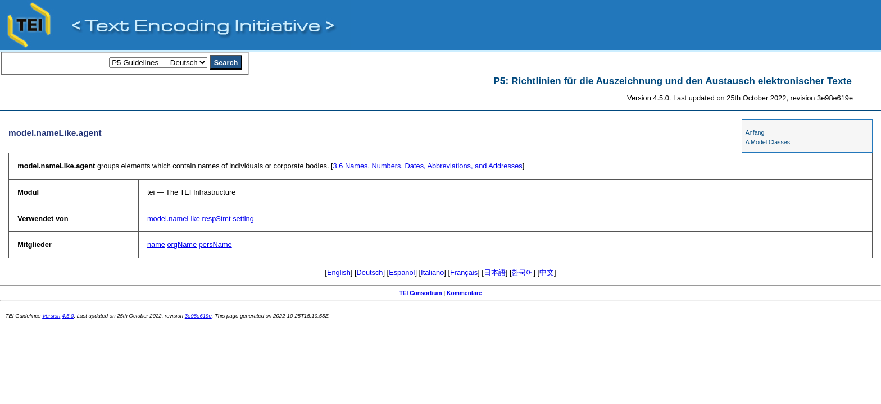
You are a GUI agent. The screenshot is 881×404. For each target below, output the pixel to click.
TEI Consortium (420, 293)
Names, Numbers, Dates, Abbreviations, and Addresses (428, 166)
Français (464, 272)
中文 (546, 272)
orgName (182, 244)
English (339, 272)
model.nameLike (173, 218)
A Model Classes (768, 142)
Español (402, 272)
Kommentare (464, 293)
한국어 (522, 272)
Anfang (755, 132)
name (156, 244)
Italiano (432, 272)
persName (215, 244)
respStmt (216, 218)
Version (51, 316)
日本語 (495, 272)
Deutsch (370, 272)
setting (243, 218)
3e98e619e (198, 316)
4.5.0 (68, 316)
